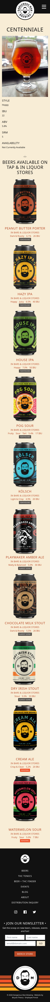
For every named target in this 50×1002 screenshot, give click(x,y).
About (25, 897)
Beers (25, 870)
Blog (25, 892)
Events (25, 886)
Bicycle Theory (17, 997)
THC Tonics (25, 876)
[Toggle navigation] (44, 6)
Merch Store (25, 953)
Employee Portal (31, 997)
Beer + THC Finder (25, 881)
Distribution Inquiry (25, 902)
